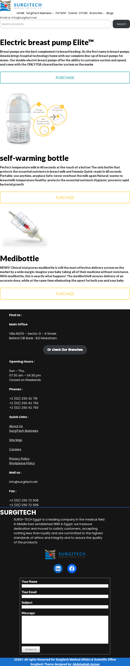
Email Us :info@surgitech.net (18, 18)
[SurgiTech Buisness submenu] (53, 13)
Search (121, 24)
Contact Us (30, 649)
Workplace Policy (22, 463)
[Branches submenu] (104, 13)
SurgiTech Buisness (23, 431)
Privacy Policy (19, 459)
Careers (15, 449)
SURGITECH (18, 512)
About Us (16, 426)
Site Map (15, 440)
